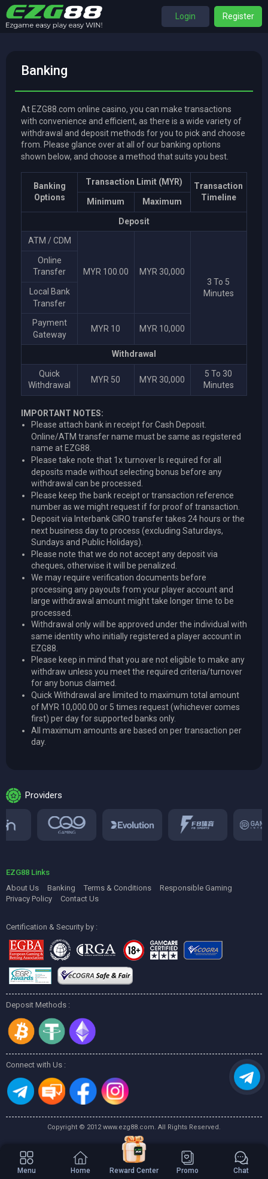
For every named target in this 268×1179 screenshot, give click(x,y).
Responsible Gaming (196, 887)
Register (238, 16)
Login (185, 16)
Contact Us (79, 898)
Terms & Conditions (117, 887)
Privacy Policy (29, 898)
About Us (22, 887)
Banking (61, 887)
